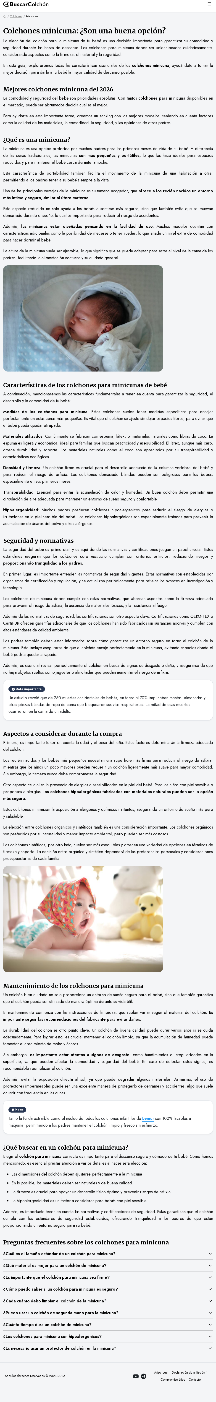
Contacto (195, 1379)
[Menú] (209, 4)
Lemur (148, 1118)
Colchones (16, 16)
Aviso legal (161, 1372)
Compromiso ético (173, 1379)
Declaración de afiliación (188, 1372)
